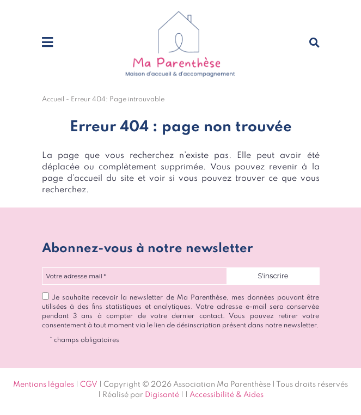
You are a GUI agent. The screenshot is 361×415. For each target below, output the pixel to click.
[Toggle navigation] (47, 43)
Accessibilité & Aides (226, 395)
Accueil (53, 99)
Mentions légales (43, 384)
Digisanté (162, 395)
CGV (88, 384)
